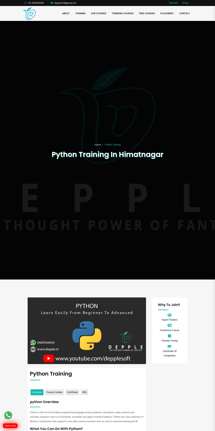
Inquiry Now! (10, 425)
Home (98, 144)
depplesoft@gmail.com (65, 3)
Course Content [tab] (54, 392)
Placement (167, 13)
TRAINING (80, 13)
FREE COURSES (147, 13)
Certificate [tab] (72, 392)
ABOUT (66, 13)
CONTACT (184, 13)
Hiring (185, 2)
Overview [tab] (37, 392)
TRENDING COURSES (123, 13)
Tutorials (173, 2)
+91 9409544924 (36, 3)
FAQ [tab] (84, 392)
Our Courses (98, 13)
